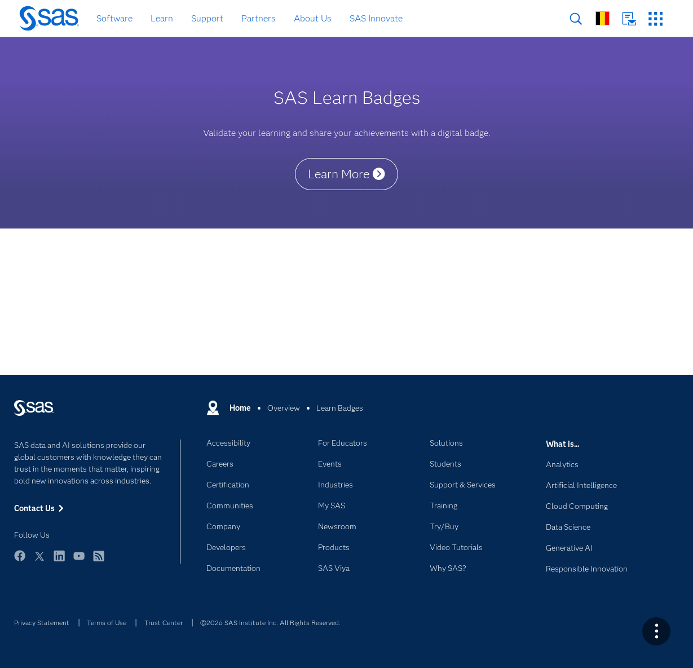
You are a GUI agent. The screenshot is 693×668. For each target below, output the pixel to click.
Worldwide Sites (602, 18)
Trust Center (163, 622)
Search (576, 19)
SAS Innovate (376, 18)
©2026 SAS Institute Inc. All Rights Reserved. (270, 622)
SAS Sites (655, 19)
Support (207, 18)
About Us (313, 18)
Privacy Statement (41, 622)
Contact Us (629, 19)
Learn (162, 18)
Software (114, 18)
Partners (258, 18)
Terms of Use (106, 622)
